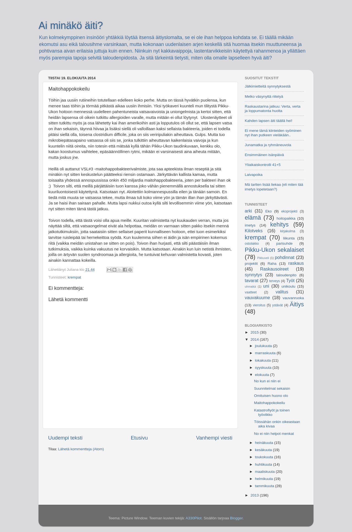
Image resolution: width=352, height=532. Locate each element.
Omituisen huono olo (271, 396)
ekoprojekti (289, 211)
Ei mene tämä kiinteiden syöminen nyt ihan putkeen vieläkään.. (273, 133)
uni (266, 285)
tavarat (251, 280)
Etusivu (139, 438)
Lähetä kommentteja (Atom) (81, 449)
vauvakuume (257, 297)
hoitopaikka (286, 218)
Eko (268, 211)
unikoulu (288, 286)
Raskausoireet (274, 268)
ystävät (277, 305)
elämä (253, 217)
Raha (272, 263)
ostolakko (252, 243)
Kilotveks (254, 230)
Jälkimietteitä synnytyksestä (268, 86)
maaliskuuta (265, 472)
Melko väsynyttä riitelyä (264, 96)
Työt (290, 280)
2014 (255, 339)
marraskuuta (266, 353)
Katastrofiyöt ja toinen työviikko (272, 412)
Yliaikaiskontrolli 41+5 (262, 165)
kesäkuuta (264, 450)
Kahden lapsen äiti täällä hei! (268, 121)
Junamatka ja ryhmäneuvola (268, 145)
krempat (74, 277)
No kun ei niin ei (267, 381)
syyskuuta (264, 367)
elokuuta (262, 375)
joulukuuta (264, 346)
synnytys (253, 274)
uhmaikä (250, 286)
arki (248, 210)
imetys (250, 225)
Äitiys (297, 304)
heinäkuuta (264, 443)
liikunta (289, 238)
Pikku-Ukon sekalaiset (274, 249)
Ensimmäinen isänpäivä (264, 155)
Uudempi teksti (65, 438)
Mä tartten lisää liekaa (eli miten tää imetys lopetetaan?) (274, 186)
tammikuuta (265, 486)
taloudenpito (286, 275)
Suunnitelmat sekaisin (272, 388)
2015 (255, 332)
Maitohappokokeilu (269, 403)
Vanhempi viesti (214, 438)
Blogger (236, 518)
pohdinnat (285, 257)
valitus (282, 291)
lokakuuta (263, 360)
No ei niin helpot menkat (274, 434)
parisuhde (284, 243)
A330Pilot (194, 518)
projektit (251, 263)
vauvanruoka (293, 298)
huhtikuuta (264, 464)
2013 (255, 495)
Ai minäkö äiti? (70, 25)
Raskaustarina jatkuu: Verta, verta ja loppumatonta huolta (273, 108)
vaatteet (251, 292)
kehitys (279, 224)
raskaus (296, 263)
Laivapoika (254, 175)
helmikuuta (264, 479)
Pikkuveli (263, 258)
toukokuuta (264, 457)
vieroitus (259, 305)
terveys (274, 281)
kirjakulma (287, 231)
